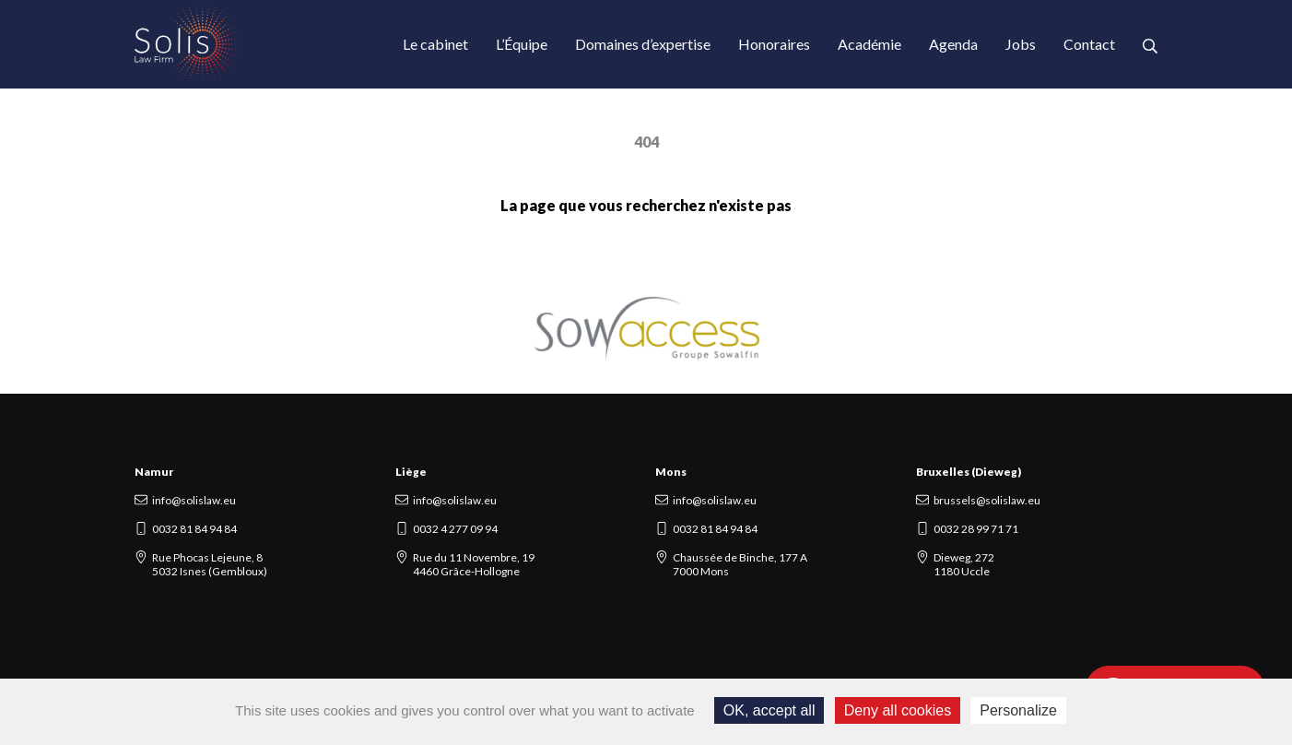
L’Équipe (521, 44)
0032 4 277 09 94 (455, 529)
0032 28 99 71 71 (976, 529)
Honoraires (774, 44)
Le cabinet (435, 44)
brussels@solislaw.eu (987, 500)
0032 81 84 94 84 (194, 529)
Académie (869, 44)
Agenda (953, 44)
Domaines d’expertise (643, 44)
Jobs (1020, 44)
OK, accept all (769, 710)
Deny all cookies (898, 710)
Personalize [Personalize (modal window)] (1018, 710)
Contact (1089, 44)
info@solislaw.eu (194, 500)
